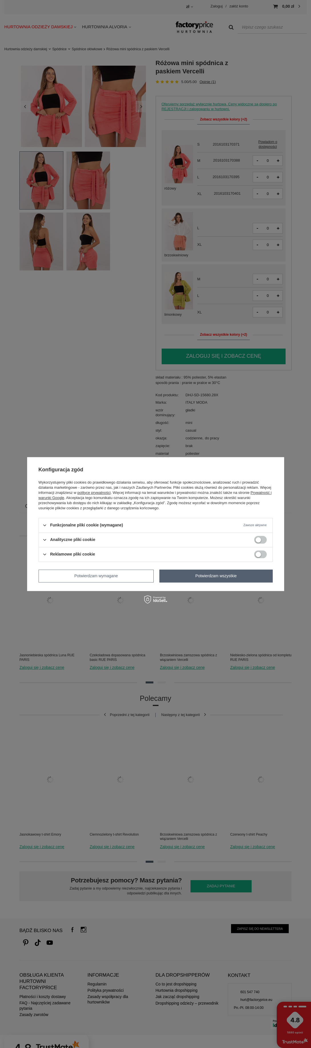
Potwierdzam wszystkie (216, 576)
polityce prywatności (94, 492)
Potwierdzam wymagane (96, 576)
